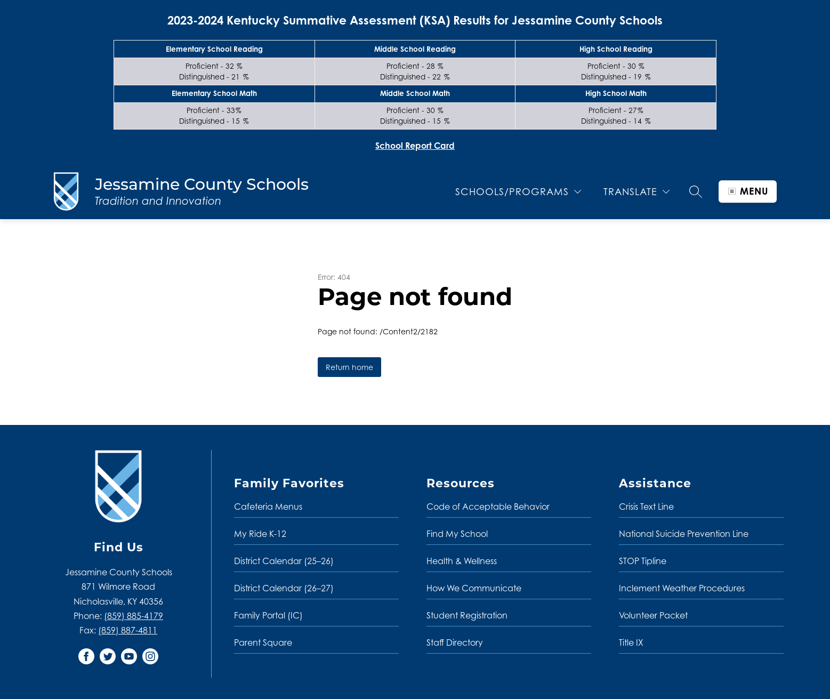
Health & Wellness (461, 561)
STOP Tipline (642, 561)
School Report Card (415, 145)
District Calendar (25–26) (284, 561)
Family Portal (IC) (268, 615)
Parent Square (263, 642)
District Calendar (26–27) (284, 588)
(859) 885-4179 (133, 615)
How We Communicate (473, 588)
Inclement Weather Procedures (682, 588)
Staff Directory (454, 642)
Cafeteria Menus (268, 506)
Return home (349, 367)
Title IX (631, 642)
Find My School (457, 533)
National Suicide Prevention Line (683, 533)
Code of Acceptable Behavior (488, 506)
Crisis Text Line (646, 506)
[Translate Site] (636, 191)
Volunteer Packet (653, 615)
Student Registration (466, 615)
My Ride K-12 (260, 533)
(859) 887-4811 (127, 630)
